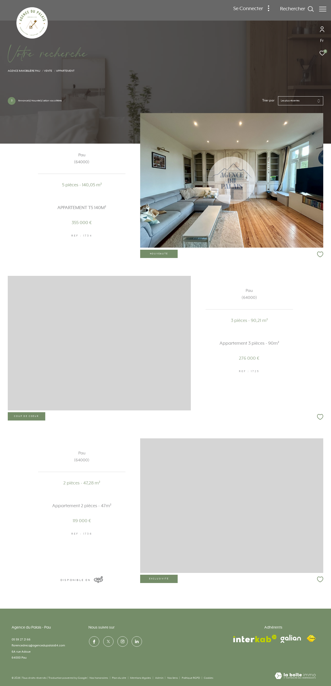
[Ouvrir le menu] (322, 9)
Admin (159, 678)
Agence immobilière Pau (24, 70)
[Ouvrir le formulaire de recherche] (294, 9)
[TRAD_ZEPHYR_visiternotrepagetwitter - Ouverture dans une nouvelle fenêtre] (108, 641)
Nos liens (172, 678)
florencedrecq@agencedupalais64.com (38, 645)
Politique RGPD (191, 678)
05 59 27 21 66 (21, 639)
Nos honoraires (98, 678)
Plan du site (119, 678)
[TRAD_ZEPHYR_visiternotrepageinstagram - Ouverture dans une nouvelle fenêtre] (122, 641)
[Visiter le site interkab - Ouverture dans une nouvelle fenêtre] (255, 639)
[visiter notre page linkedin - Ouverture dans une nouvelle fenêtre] (136, 641)
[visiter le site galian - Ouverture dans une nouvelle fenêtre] (291, 639)
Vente (48, 70)
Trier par (268, 100)
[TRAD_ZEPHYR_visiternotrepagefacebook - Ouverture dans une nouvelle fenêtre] (93, 641)
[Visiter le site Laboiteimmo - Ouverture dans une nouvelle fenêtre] (295, 676)
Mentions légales (141, 678)
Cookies (208, 678)
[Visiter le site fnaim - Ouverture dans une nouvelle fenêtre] (311, 638)
